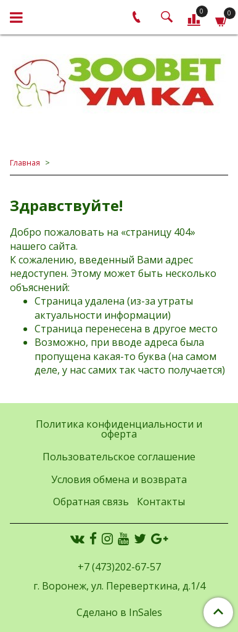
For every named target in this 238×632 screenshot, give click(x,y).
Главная (25, 162)
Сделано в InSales (119, 612)
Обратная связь (91, 501)
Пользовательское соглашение (119, 456)
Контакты (161, 501)
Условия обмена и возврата (119, 479)
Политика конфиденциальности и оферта (119, 429)
